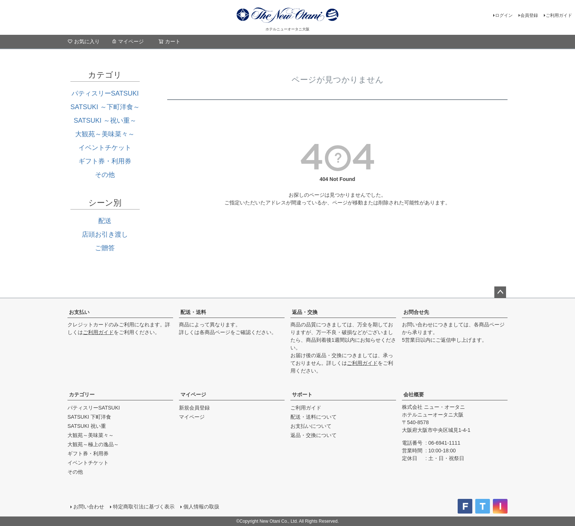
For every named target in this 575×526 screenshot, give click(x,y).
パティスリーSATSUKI (105, 93)
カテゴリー (82, 394)
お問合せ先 (416, 312)
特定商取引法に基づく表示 (144, 507)
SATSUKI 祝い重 (86, 426)
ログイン (504, 15)
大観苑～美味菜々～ (105, 134)
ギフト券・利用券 (104, 161)
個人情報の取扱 (201, 507)
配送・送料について (313, 417)
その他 (105, 174)
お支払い (79, 312)
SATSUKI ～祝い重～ (105, 120)
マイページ (127, 41)
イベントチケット (104, 147)
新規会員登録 (194, 408)
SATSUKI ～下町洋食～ (105, 107)
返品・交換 (305, 312)
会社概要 (413, 394)
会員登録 (529, 15)
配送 (104, 221)
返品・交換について (313, 435)
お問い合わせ (88, 507)
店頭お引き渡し (105, 234)
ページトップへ (500, 292)
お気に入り (83, 41)
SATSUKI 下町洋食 (89, 417)
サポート (302, 394)
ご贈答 (105, 248)
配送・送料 (193, 312)
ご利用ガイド (559, 15)
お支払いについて (311, 426)
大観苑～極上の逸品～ (93, 444)
